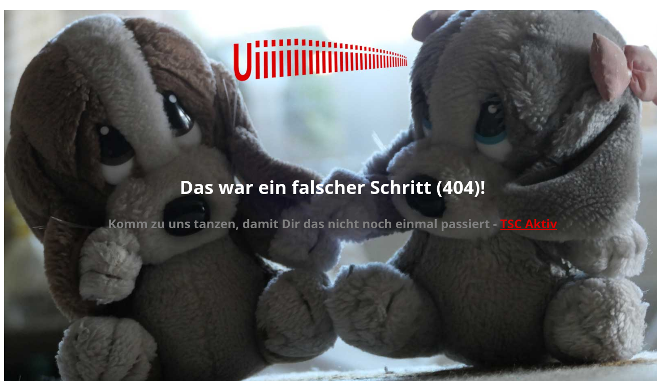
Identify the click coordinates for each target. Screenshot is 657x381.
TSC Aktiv (528, 223)
